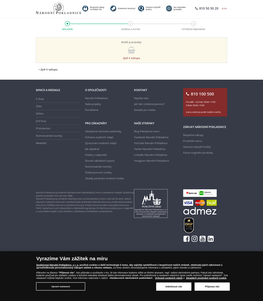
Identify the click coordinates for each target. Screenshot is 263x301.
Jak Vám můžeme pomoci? (149, 104)
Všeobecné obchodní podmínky (103, 131)
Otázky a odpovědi (96, 154)
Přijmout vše (212, 286)
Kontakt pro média (144, 110)
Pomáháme (91, 110)
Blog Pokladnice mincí (147, 131)
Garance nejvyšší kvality (197, 146)
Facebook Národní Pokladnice (151, 137)
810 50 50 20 (206, 8)
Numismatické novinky (49, 135)
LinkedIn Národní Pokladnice (150, 154)
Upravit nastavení (60, 286)
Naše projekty (93, 104)
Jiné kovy (41, 121)
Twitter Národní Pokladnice (149, 149)
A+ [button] (225, 8)
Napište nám (141, 98)
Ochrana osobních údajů (99, 137)
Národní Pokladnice (96, 98)
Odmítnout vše (173, 286)
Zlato (39, 106)
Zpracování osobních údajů (100, 143)
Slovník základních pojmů (100, 160)
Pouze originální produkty (198, 152)
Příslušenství (43, 128)
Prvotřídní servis (192, 141)
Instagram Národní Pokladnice (151, 160)
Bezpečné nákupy (193, 135)
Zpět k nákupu (131, 58)
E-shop (40, 98)
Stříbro (40, 113)
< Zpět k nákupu (48, 69)
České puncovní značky (98, 172)
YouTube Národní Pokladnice (150, 143)
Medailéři (41, 143)
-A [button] (222, 8)
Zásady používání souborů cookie (104, 178)
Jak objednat (92, 149)
